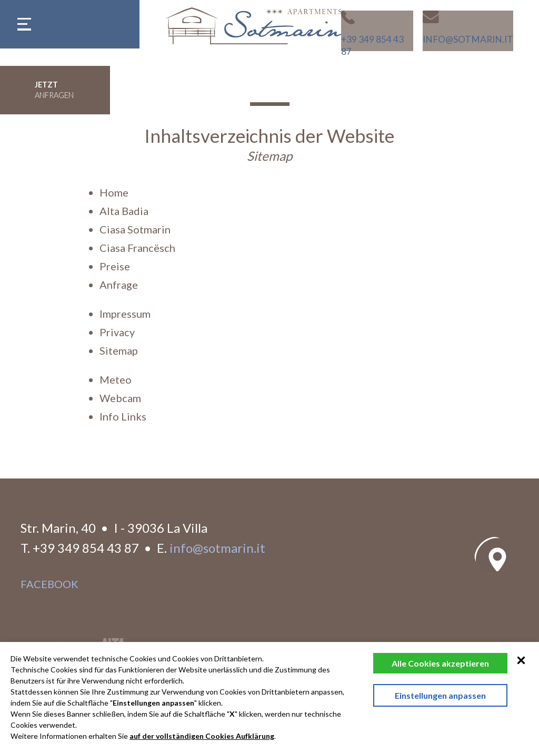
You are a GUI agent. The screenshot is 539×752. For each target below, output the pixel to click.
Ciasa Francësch (137, 247)
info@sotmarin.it (217, 547)
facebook (49, 584)
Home (113, 192)
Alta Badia (123, 210)
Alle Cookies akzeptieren (440, 663)
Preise (114, 266)
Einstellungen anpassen (440, 695)
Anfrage (118, 284)
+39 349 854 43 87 (86, 547)
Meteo (115, 379)
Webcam (120, 398)
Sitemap (118, 350)
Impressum (125, 313)
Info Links (122, 416)
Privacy (117, 332)
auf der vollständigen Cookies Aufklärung (201, 735)
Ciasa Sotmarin (135, 229)
